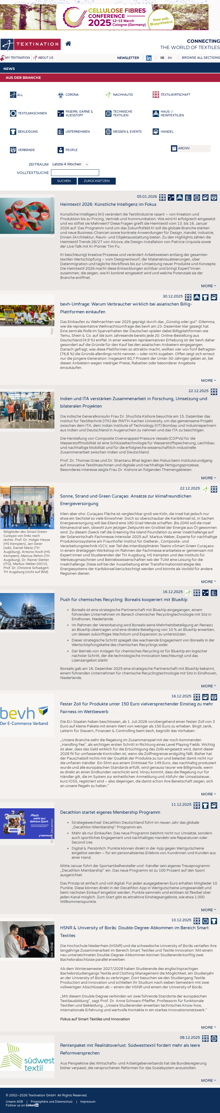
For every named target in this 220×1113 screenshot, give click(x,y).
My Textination (17, 58)
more (207, 286)
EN (170, 58)
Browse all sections (201, 58)
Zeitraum (39, 164)
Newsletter (128, 58)
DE (162, 58)
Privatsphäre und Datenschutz (51, 1102)
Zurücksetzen (97, 181)
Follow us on (22, 1105)
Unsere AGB (14, 1102)
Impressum (87, 1102)
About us (45, 58)
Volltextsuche (33, 173)
